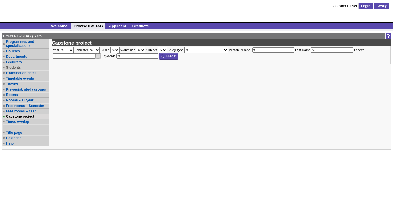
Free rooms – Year (21, 111)
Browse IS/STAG (88, 26)
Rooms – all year (19, 100)
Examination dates (21, 73)
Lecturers (14, 62)
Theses (12, 84)
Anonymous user (344, 6)
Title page (14, 133)
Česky (382, 6)
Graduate (140, 26)
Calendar (13, 138)
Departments (16, 57)
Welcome (59, 26)
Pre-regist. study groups (26, 89)
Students (13, 68)
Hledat (168, 56)
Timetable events (20, 78)
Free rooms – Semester (25, 106)
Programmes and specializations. (20, 44)
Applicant (117, 26)
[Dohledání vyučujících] (98, 56)
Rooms (12, 95)
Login (366, 6)
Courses (13, 51)
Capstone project (20, 116)
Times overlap (17, 122)
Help (10, 143)
